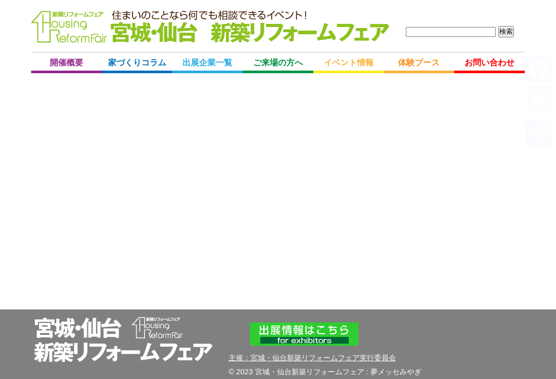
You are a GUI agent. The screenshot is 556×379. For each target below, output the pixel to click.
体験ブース (419, 62)
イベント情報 (349, 62)
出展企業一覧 (207, 62)
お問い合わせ (489, 62)
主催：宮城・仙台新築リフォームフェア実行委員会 (312, 358)
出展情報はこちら (304, 334)
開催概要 (66, 62)
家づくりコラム (137, 62)
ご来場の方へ (278, 62)
